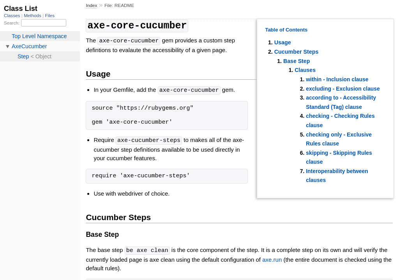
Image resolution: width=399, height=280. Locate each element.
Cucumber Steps (296, 52)
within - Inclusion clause (337, 79)
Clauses (305, 70)
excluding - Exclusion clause (343, 89)
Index (91, 5)
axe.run (272, 257)
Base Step (296, 61)
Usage (282, 42)
